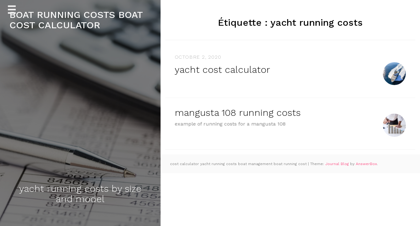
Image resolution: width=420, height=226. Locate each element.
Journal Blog (337, 164)
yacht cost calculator (222, 69)
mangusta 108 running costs (238, 112)
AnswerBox (366, 164)
